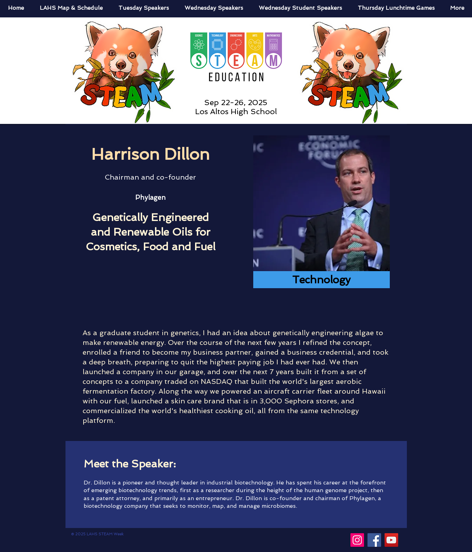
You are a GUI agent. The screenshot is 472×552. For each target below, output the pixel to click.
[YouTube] (391, 540)
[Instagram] (357, 540)
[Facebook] (374, 540)
